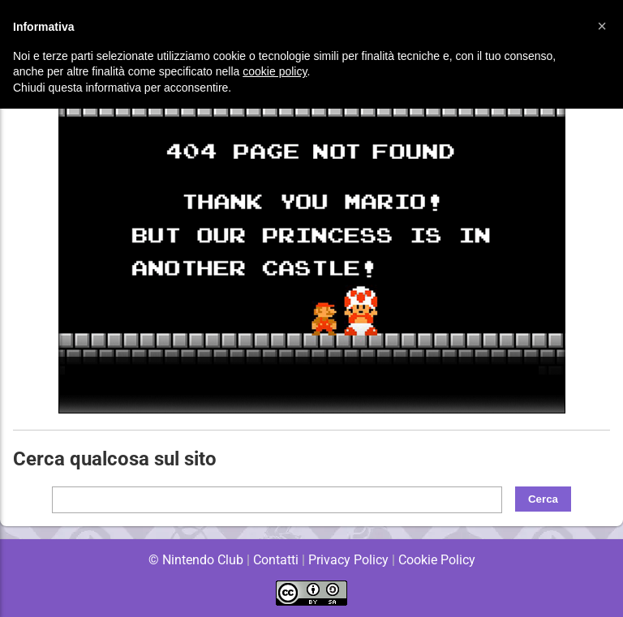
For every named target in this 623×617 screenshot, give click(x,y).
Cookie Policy (436, 560)
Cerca (543, 499)
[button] (602, 26)
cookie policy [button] (275, 71)
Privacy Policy (348, 560)
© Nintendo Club (195, 560)
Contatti (275, 560)
